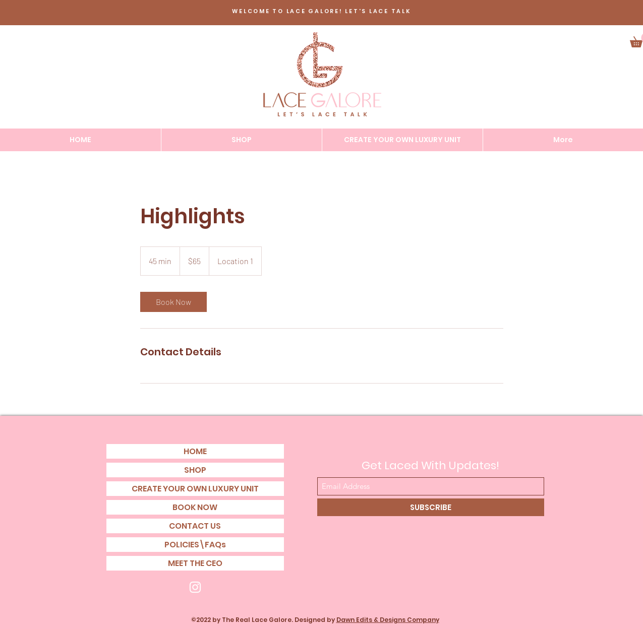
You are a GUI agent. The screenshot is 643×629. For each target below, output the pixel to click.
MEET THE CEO (195, 563)
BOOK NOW (194, 507)
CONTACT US (195, 526)
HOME (195, 451)
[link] (173, 302)
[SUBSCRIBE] (430, 507)
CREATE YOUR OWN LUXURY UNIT (195, 488)
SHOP (195, 470)
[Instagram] (195, 587)
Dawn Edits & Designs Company (387, 619)
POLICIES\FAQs (195, 544)
